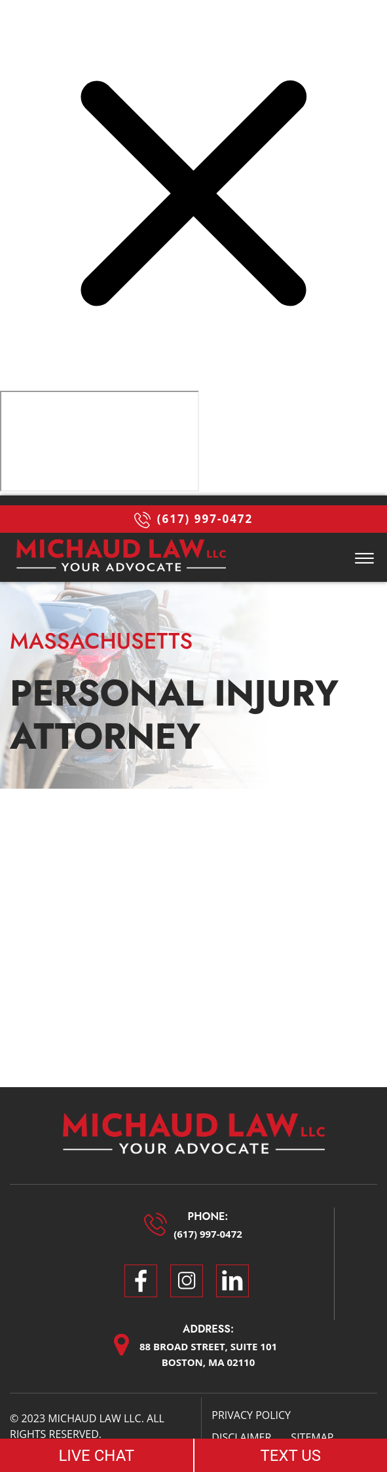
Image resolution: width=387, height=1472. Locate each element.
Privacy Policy (251, 1415)
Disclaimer (241, 1437)
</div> (99, 441)
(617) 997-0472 (193, 519)
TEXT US (290, 1455)
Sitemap (312, 1437)
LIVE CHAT (96, 1455)
